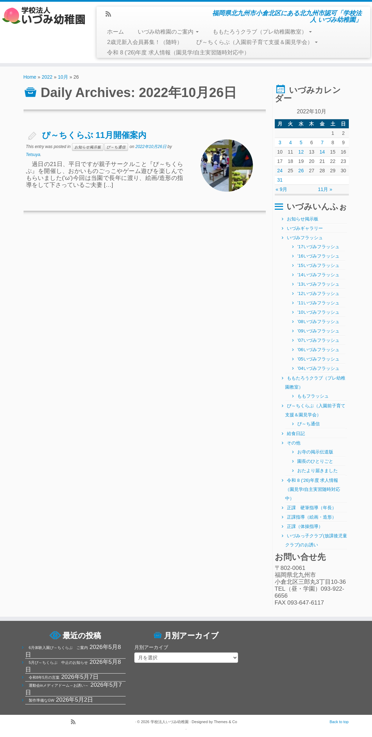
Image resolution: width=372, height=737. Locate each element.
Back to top (338, 722)
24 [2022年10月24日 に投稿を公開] (280, 170)
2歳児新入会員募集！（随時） (144, 42)
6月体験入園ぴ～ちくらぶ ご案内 (58, 647)
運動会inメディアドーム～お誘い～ (59, 685)
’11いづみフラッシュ (318, 302)
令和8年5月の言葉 (44, 677)
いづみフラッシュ (305, 237)
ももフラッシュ (313, 396)
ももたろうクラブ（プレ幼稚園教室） (262, 31)
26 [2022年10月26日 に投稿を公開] (301, 170)
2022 (47, 77)
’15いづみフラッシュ (318, 265)
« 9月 (281, 189)
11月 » (325, 189)
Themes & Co (225, 722)
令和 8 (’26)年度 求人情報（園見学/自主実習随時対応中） (178, 52)
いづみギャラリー (305, 228)
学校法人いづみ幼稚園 (170, 722)
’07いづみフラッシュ (318, 340)
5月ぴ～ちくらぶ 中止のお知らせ (58, 662)
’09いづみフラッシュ (318, 330)
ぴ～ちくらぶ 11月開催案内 (94, 135)
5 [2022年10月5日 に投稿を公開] (301, 142)
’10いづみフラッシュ (318, 312)
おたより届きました (317, 470)
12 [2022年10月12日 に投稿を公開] (301, 152)
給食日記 (296, 433)
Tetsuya (33, 154)
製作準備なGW (41, 700)
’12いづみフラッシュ (318, 293)
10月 (63, 77)
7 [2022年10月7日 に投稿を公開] (322, 142)
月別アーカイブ (151, 647)
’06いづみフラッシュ (318, 349)
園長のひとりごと (315, 461)
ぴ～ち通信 (116, 147)
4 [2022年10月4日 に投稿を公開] (290, 142)
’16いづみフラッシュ (318, 256)
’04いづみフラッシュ (318, 368)
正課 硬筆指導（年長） (311, 507)
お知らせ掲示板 (87, 147)
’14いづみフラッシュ (318, 274)
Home (30, 77)
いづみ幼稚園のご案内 (168, 31)
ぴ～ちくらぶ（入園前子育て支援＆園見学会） (257, 42)
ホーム (115, 31)
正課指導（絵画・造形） (311, 517)
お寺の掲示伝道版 (315, 451)
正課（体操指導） (305, 526)
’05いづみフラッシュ (318, 359)
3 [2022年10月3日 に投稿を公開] (280, 142)
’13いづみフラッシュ (318, 284)
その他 (293, 442)
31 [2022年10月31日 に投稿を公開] (280, 180)
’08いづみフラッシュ (318, 321)
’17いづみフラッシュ (318, 246)
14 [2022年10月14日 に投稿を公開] (322, 152)
